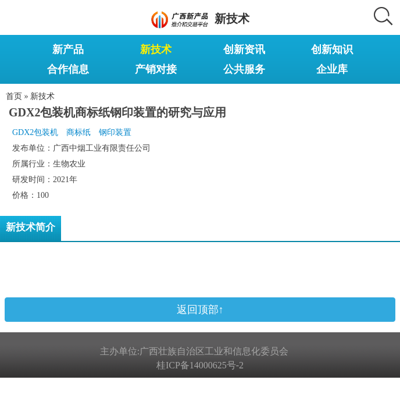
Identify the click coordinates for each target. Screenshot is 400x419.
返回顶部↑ (200, 309)
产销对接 (156, 69)
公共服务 (244, 69)
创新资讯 (244, 49)
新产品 (68, 49)
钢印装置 (115, 132)
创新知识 (332, 49)
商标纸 (78, 132)
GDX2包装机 (35, 132)
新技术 (156, 49)
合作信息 (68, 69)
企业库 (332, 69)
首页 (14, 96)
